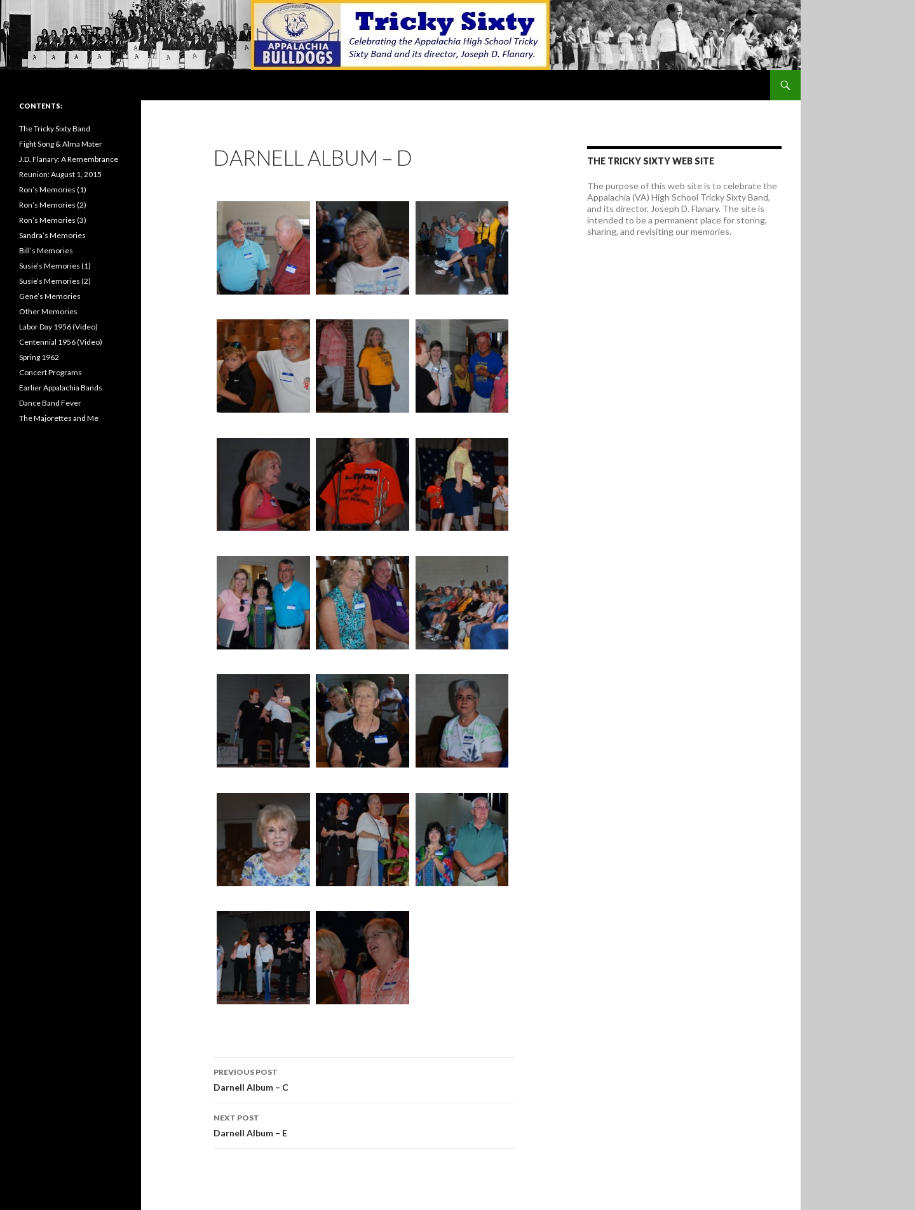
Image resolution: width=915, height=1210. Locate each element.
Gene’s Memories (50, 296)
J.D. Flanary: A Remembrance (68, 159)
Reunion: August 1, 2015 (60, 174)
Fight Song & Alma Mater (60, 144)
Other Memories (48, 311)
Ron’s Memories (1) (52, 189)
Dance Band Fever (50, 403)
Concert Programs (50, 372)
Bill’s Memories (46, 250)
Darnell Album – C (364, 1079)
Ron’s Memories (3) (52, 220)
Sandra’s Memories (52, 235)
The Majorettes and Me (58, 418)
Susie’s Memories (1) (55, 265)
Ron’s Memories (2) (52, 204)
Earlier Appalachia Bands (60, 387)
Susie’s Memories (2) (55, 281)
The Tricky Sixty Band (54, 128)
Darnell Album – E (364, 1124)
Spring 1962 (39, 357)
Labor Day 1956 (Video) (58, 326)
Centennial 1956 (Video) (60, 342)
